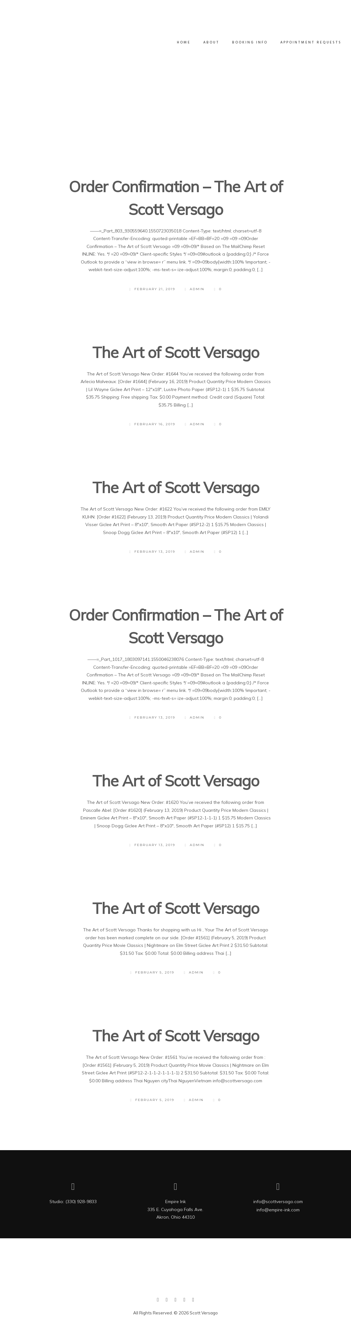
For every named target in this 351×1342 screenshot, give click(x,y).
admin (195, 289)
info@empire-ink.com (278, 1210)
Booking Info (243, 42)
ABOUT (205, 42)
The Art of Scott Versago (175, 352)
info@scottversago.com (278, 1201)
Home (177, 42)
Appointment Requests (304, 42)
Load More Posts (175, 158)
